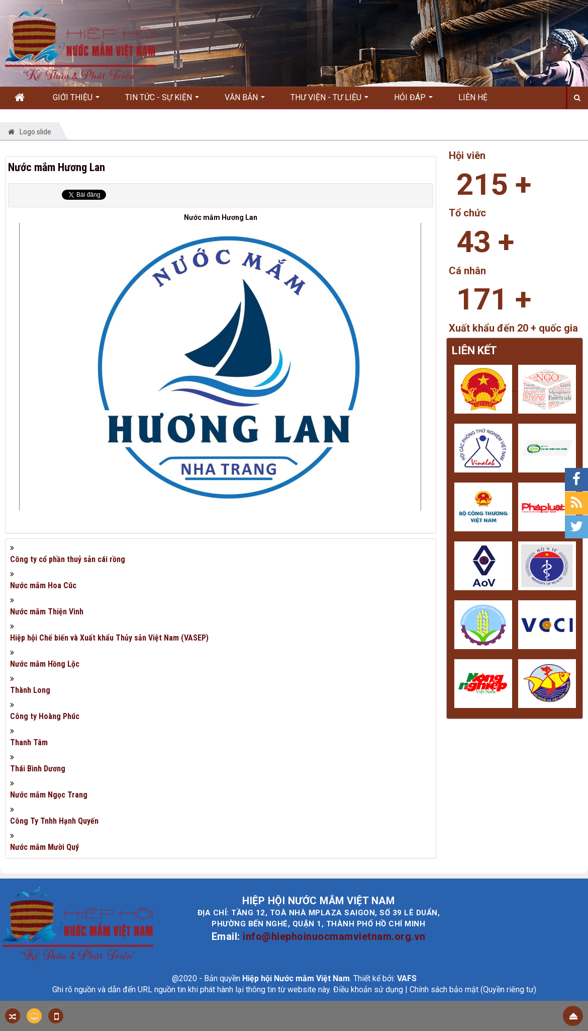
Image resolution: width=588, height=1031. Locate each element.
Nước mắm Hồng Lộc (44, 664)
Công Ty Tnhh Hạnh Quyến (54, 821)
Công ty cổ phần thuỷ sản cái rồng (67, 559)
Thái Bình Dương (37, 768)
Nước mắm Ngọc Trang (48, 795)
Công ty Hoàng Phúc (44, 716)
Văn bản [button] (245, 101)
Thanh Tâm (29, 742)
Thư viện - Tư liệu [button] (329, 101)
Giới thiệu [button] (76, 101)
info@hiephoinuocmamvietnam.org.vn (334, 936)
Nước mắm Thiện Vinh (46, 611)
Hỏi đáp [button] (413, 101)
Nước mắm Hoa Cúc (43, 585)
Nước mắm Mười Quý (44, 847)
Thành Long (30, 690)
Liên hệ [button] (472, 97)
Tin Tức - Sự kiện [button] (162, 101)
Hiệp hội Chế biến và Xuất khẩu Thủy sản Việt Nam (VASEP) (109, 638)
